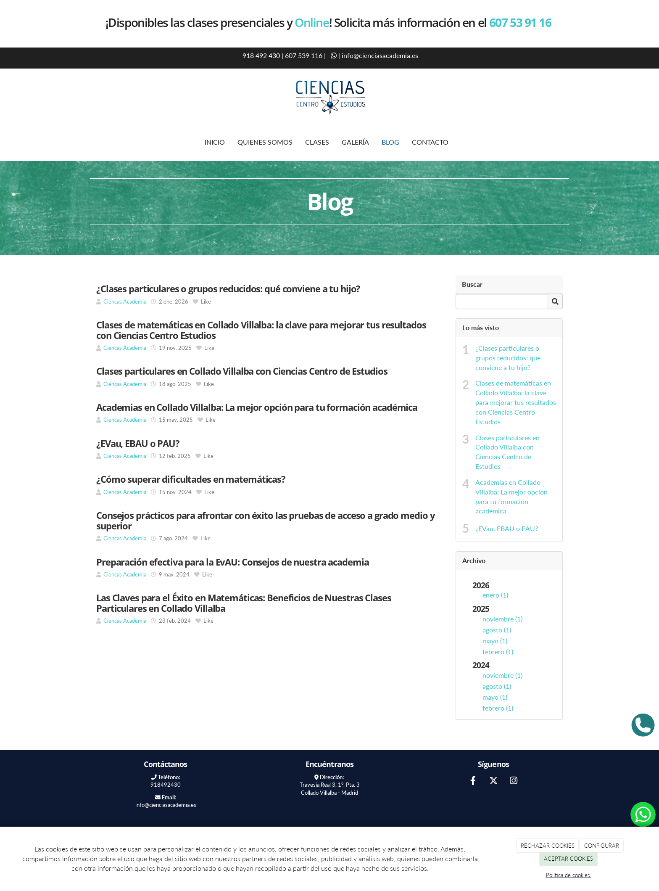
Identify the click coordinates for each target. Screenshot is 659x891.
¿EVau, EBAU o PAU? (506, 528)
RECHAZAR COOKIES (548, 845)
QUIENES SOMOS (265, 142)
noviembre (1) (502, 619)
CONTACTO (430, 142)
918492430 (165, 784)
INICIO (215, 142)
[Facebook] (473, 781)
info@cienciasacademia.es (380, 55)
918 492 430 (260, 55)
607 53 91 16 (521, 22)
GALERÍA (355, 142)
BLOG (390, 142)
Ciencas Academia (125, 301)
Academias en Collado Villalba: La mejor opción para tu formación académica (511, 496)
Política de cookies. (568, 875)
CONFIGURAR (601, 845)
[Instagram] (513, 781)
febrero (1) (497, 652)
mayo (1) (494, 641)
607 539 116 (303, 55)
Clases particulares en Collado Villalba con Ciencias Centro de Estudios (507, 452)
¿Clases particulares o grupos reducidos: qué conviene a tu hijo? (507, 357)
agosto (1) (496, 630)
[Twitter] (493, 781)
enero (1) (495, 595)
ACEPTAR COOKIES (568, 858)
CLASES (317, 142)
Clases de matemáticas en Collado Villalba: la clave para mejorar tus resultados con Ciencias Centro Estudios (515, 402)
